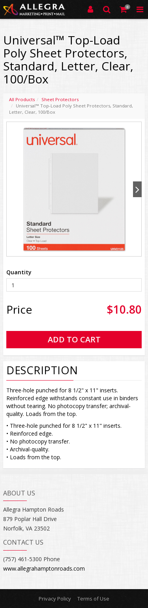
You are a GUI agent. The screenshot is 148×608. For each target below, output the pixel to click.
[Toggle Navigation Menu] (139, 9)
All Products (22, 99)
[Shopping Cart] (123, 9)
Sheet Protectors (60, 99)
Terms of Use (93, 598)
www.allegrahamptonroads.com (44, 568)
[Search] (107, 9)
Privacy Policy (55, 598)
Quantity (19, 272)
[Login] (90, 9)
